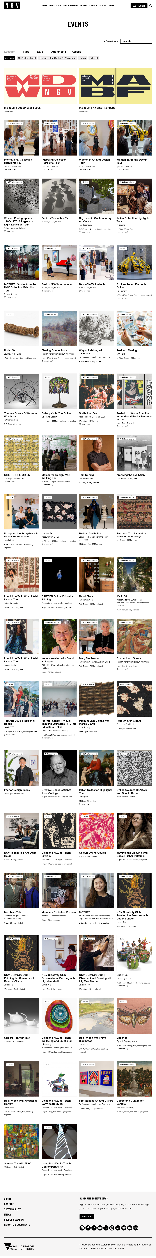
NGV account (126, 1208)
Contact (9, 1204)
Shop (112, 5)
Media (7, 1215)
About (7, 1199)
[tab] (11, 52)
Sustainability (12, 1209)
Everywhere (11, 58)
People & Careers (14, 1220)
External (96, 58)
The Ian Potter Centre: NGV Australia (60, 58)
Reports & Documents (17, 1225)
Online (85, 58)
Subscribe (88, 1217)
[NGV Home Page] (12, 5)
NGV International (29, 58)
